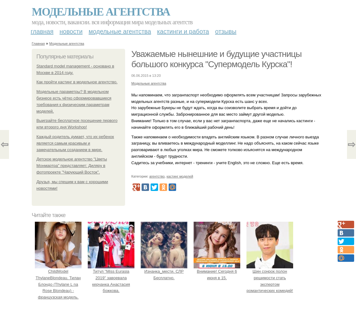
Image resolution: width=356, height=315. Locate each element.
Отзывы (225, 31)
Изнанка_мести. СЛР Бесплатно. (164, 271)
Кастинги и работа (183, 31)
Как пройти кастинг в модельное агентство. (77, 82)
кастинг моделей (179, 176)
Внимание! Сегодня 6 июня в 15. (217, 271)
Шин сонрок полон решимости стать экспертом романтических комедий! (269, 277)
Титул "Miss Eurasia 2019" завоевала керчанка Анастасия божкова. (111, 277)
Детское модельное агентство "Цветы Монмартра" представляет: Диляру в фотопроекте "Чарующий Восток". (71, 165)
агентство (157, 176)
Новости (70, 31)
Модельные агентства (101, 12)
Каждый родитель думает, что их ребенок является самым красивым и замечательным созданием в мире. (75, 143)
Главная (42, 31)
